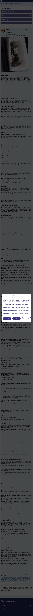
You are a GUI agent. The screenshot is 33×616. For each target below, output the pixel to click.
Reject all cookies (16, 318)
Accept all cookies (7, 318)
